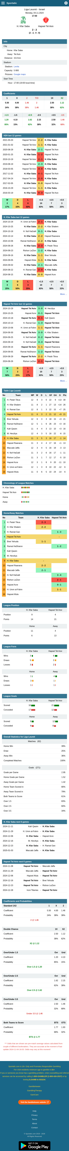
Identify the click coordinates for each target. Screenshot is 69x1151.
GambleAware (34, 1086)
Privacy (34, 1115)
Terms (34, 1119)
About (34, 1123)
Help (34, 1111)
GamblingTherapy (34, 1091)
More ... (63, 294)
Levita (16, 66)
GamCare (35, 1095)
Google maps (20, 74)
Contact (34, 1128)
